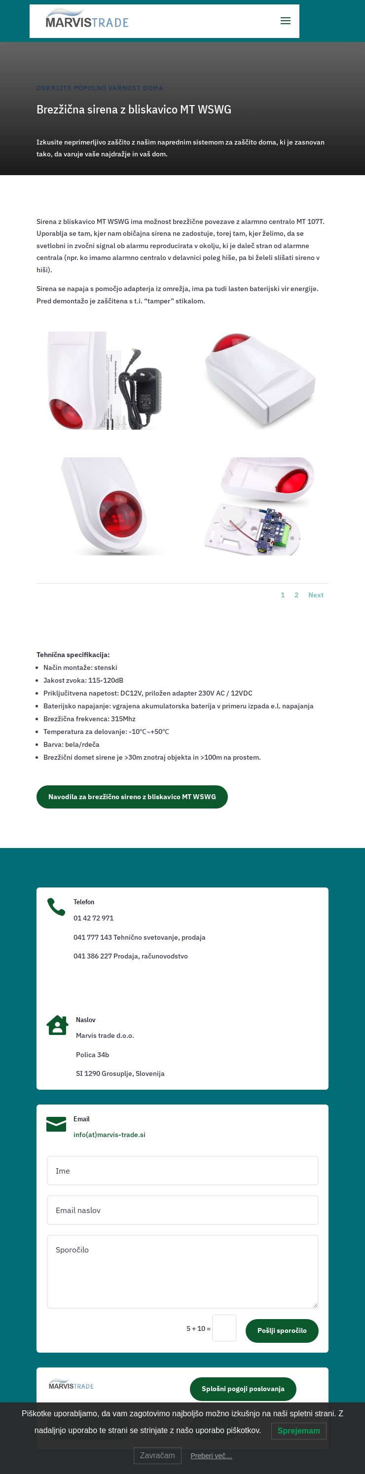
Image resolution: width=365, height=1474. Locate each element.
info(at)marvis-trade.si (109, 1134)
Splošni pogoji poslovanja (243, 1388)
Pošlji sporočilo (282, 1330)
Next (316, 594)
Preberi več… (211, 1456)
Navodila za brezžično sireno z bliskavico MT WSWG (132, 796)
